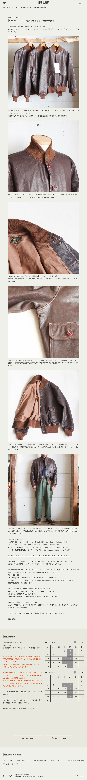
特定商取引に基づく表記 (76, 760)
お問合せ (11, 667)
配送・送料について (24, 760)
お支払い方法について (41, 760)
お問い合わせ (28, 738)
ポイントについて (9, 760)
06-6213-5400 (59, 738)
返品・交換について (58, 760)
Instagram (25, 648)
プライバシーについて (10, 764)
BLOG (18, 17)
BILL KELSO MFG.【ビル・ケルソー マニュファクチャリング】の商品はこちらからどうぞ (38, 555)
